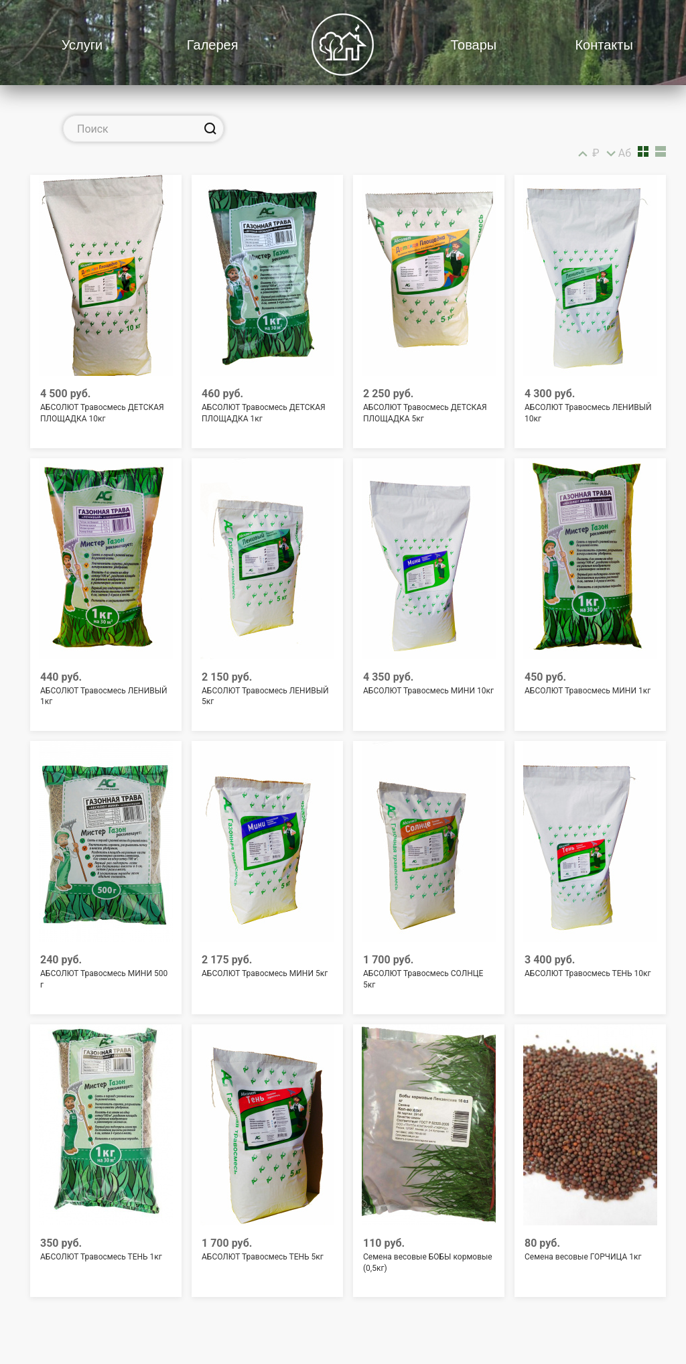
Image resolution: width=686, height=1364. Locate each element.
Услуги (82, 45)
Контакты (603, 45)
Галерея (212, 45)
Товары (473, 45)
